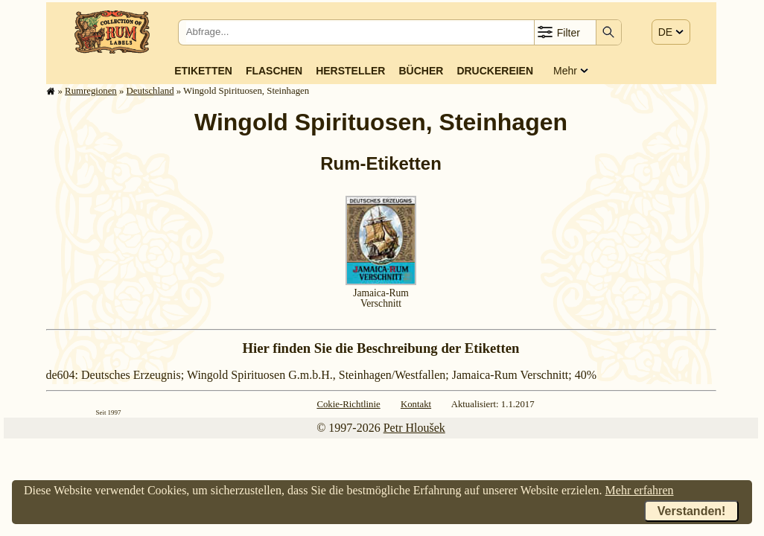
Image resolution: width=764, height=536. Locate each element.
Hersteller (350, 71)
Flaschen (274, 71)
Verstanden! (692, 511)
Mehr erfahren (639, 490)
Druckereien (494, 71)
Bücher (420, 71)
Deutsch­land (150, 91)
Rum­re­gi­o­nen (91, 91)
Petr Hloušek (414, 427)
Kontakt (416, 404)
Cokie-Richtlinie (348, 404)
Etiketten (203, 71)
